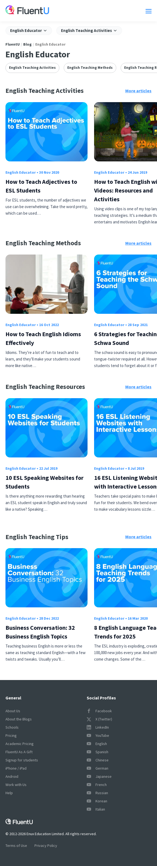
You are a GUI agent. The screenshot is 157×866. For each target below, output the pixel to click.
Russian (97, 792)
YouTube (98, 735)
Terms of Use (16, 845)
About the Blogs (18, 719)
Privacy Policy (45, 845)
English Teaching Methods (90, 67)
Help (9, 792)
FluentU (12, 44)
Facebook (99, 710)
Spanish (97, 751)
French (97, 784)
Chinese (98, 760)
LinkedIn (98, 727)
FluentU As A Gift (19, 751)
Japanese (99, 776)
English (97, 743)
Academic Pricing (19, 743)
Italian (96, 809)
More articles (138, 90)
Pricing (11, 735)
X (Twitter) (99, 719)
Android (11, 776)
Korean (97, 801)
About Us (12, 710)
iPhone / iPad (16, 768)
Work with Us (16, 784)
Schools (12, 727)
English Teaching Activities (32, 67)
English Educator (20, 172)
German (97, 768)
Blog (27, 44)
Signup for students (21, 760)
